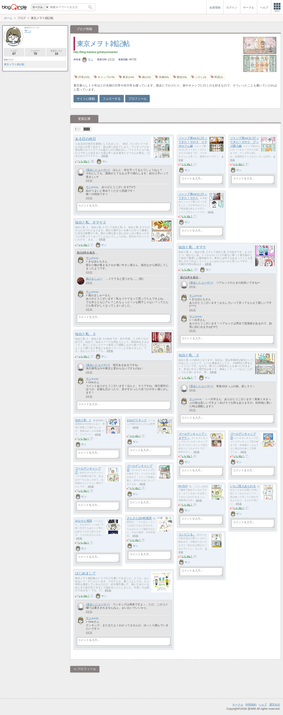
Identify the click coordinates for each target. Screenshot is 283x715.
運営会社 (274, 704)
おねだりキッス (137, 420)
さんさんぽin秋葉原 (139, 518)
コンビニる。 (187, 534)
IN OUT (183, 486)
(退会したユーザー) (98, 169)
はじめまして (85, 573)
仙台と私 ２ (188, 355)
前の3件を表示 (86, 252)
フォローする (112, 98)
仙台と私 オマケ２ (90, 222)
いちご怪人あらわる (243, 486)
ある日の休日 (85, 139)
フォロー (14, 52)
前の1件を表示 (189, 277)
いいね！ (84, 161)
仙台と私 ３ (85, 334)
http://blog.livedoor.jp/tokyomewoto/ (96, 52)
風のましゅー (94, 278)
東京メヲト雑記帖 (103, 43)
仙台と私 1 (83, 420)
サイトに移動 (86, 98)
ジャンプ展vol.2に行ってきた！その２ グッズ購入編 (244, 142)
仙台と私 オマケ (192, 247)
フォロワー (35, 52)
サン (88, 59)
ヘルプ (263, 704)
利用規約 (250, 704)
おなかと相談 (83, 520)
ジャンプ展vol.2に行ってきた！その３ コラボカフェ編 (192, 142)
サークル (237, 704)
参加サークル (56, 52)
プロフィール (137, 98)
